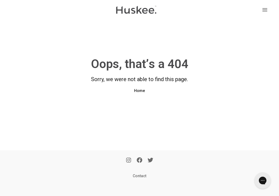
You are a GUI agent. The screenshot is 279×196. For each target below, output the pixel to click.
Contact (139, 176)
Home (139, 90)
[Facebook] (139, 160)
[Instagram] (128, 160)
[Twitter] (150, 160)
